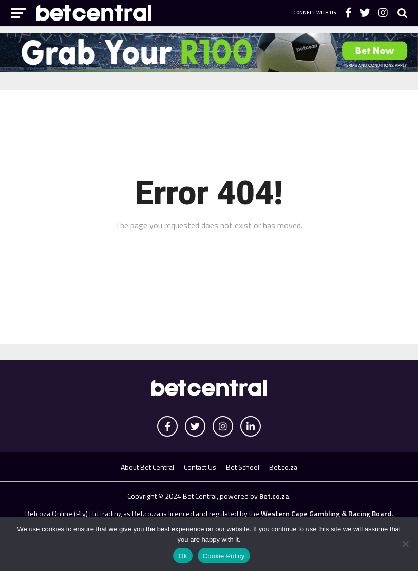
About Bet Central (147, 467)
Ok (182, 556)
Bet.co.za (283, 467)
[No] (405, 544)
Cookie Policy (224, 556)
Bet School (242, 467)
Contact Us (200, 467)
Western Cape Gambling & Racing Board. (326, 513)
